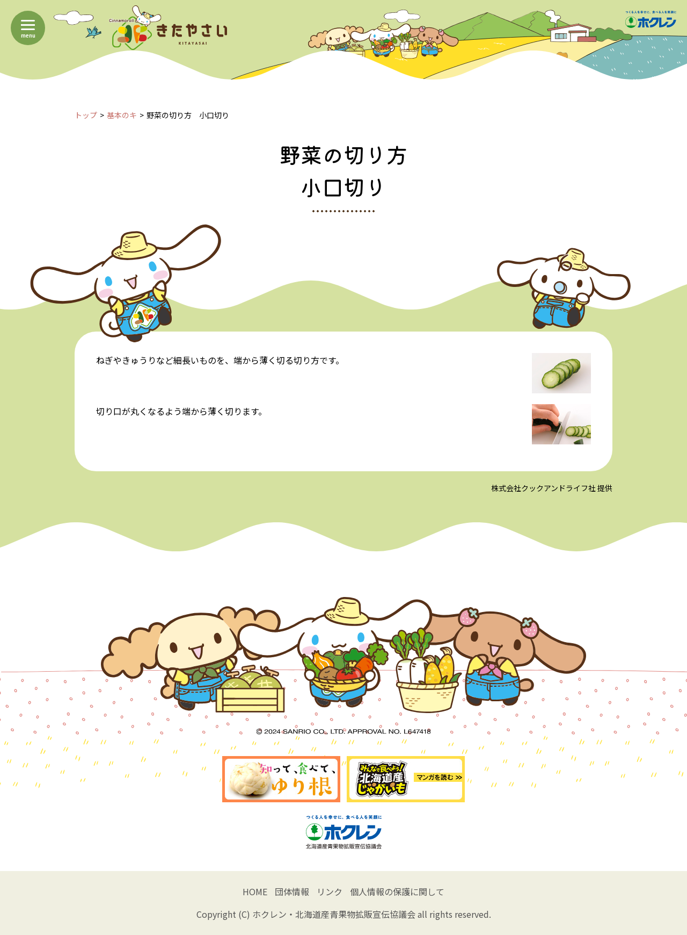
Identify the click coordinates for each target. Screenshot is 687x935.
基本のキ (122, 115)
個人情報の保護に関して (397, 891)
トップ (86, 115)
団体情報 (292, 891)
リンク (329, 891)
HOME (255, 891)
